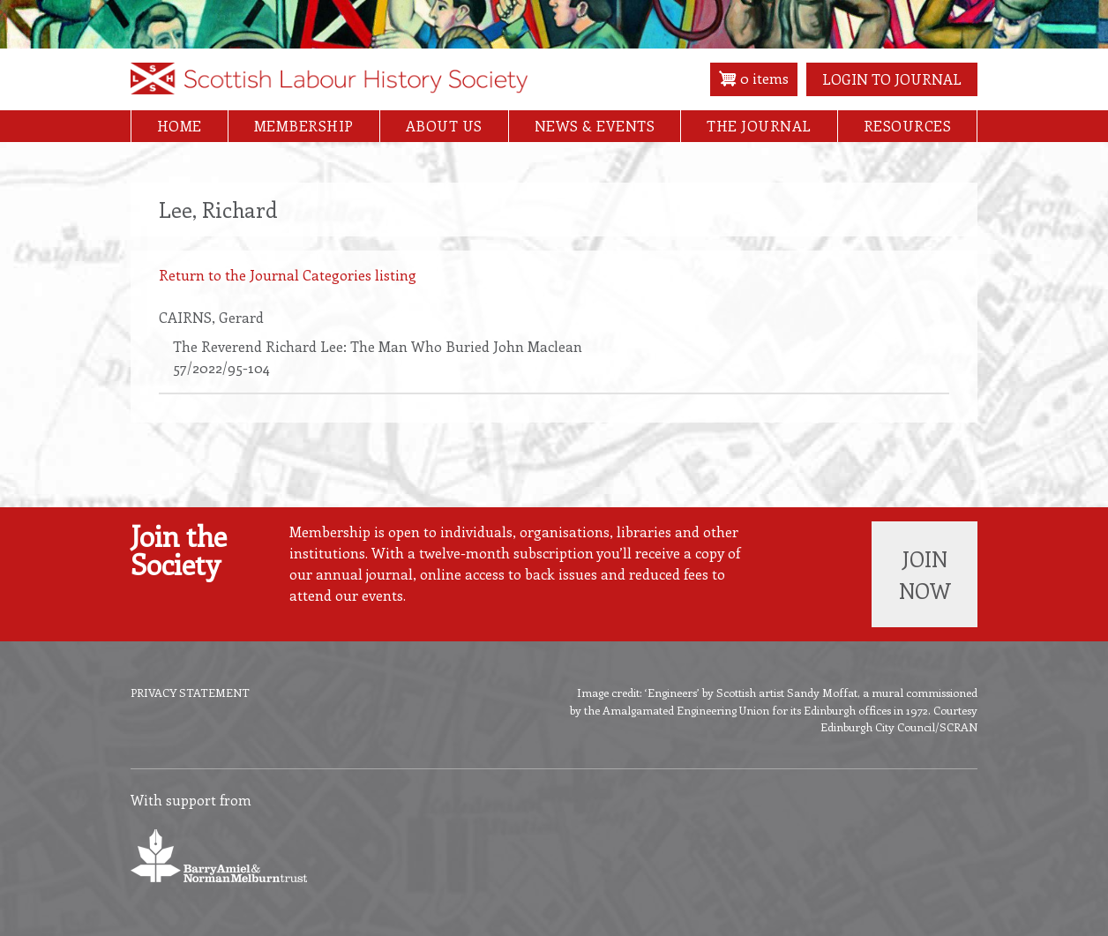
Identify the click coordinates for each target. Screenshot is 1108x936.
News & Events (595, 125)
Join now (925, 574)
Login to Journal (892, 79)
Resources (908, 125)
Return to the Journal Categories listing (287, 275)
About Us (444, 125)
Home (179, 125)
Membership (304, 125)
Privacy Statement (190, 692)
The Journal (759, 125)
